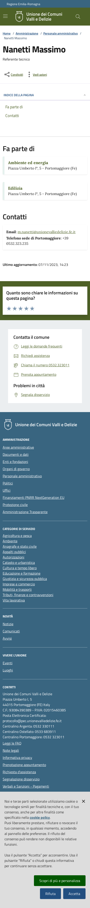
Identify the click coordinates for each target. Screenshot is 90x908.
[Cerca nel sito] (78, 16)
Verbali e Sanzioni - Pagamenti (26, 786)
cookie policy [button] (40, 817)
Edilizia (15, 188)
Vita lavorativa (14, 600)
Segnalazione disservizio (21, 779)
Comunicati (11, 631)
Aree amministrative (18, 447)
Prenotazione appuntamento (24, 764)
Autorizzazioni (13, 557)
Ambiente (10, 541)
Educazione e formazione (21, 573)
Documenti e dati (16, 454)
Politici (8, 483)
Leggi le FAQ (12, 743)
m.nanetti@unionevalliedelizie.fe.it (46, 232)
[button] (84, 800)
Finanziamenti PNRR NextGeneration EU (33, 497)
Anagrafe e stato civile (20, 546)
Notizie (8, 624)
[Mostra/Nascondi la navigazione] (5, 16)
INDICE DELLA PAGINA (45, 95)
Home (6, 33)
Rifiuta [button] (50, 893)
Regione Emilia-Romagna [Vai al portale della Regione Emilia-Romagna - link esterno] (23, 4)
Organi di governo (16, 468)
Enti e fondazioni (15, 461)
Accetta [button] (74, 893)
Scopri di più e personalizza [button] (59, 880)
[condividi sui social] (13, 74)
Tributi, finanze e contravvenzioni (28, 594)
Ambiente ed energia (28, 162)
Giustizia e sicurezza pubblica (25, 578)
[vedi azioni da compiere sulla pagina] (36, 74)
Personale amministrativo (60, 33)
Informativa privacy (17, 757)
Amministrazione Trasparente (25, 512)
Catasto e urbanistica (19, 562)
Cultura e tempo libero (20, 568)
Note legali (11, 750)
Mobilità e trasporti (17, 589)
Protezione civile (15, 504)
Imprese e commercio (19, 584)
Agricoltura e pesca (17, 535)
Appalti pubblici (14, 551)
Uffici (6, 490)
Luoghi (8, 670)
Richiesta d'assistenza (19, 772)
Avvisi (7, 638)
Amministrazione (27, 33)
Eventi (8, 663)
